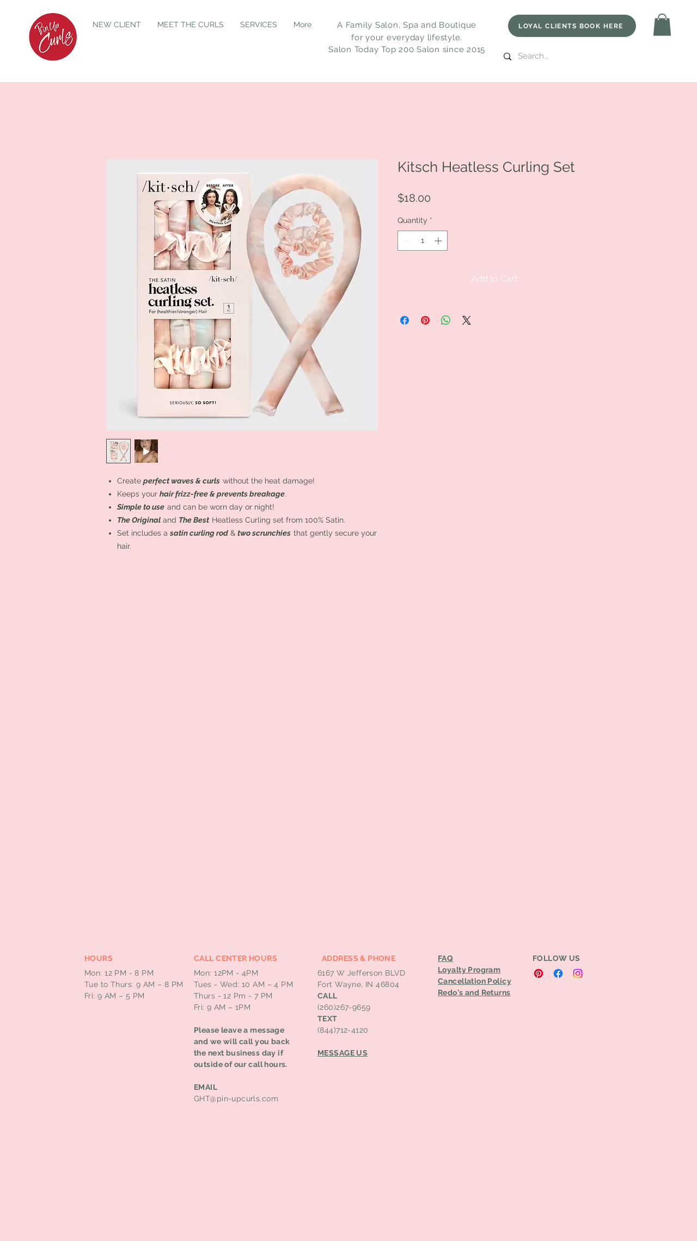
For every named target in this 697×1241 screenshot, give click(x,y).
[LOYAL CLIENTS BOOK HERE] (572, 26)
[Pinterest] (539, 973)
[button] (662, 25)
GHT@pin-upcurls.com (236, 1098)
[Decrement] (406, 240)
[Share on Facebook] (404, 320)
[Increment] (439, 240)
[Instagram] (578, 973)
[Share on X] (466, 320)
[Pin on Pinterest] (425, 320)
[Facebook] (558, 973)
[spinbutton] (422, 240)
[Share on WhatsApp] (446, 320)
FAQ (445, 958)
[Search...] (578, 56)
